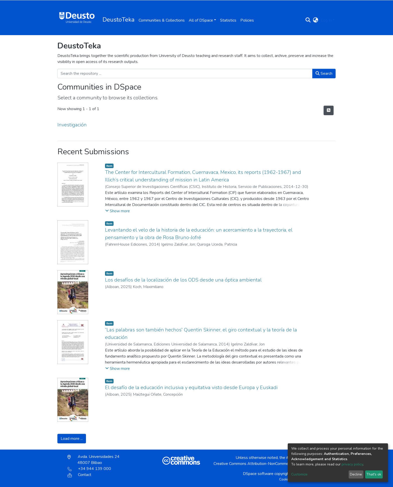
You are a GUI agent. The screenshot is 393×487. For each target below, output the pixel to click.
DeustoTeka (119, 20)
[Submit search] (308, 20)
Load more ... (72, 438)
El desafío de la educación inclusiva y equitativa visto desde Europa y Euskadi (191, 387)
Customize (299, 474)
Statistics (228, 20)
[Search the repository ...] (185, 73)
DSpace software (258, 473)
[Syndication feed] (329, 110)
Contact (79, 474)
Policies (247, 20)
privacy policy (352, 464)
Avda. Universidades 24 (93, 459)
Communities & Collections (162, 20)
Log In (326, 20)
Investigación (72, 124)
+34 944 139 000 (89, 468)
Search (324, 73)
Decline (356, 474)
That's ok (373, 474)
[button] (316, 20)
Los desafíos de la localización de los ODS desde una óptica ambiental (183, 279)
